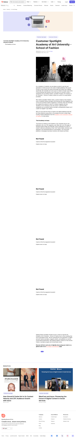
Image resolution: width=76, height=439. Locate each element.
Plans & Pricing (42, 421)
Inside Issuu (64, 5)
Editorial (46, 5)
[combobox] (18, 2)
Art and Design (14, 9)
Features (53, 419)
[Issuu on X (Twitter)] (62, 435)
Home (4, 9)
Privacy (7, 435)
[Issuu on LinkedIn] (57, 435)
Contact (40, 427)
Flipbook (52, 421)
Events (51, 5)
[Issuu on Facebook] (51, 435)
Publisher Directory (67, 419)
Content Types (54, 416)
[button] (54, 69)
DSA (31, 435)
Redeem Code (66, 421)
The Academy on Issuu (10, 44)
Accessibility (35, 435)
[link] (59, 2)
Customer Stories (38, 5)
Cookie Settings (42, 435)
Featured (57, 5)
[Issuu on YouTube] (72, 435)
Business (19, 5)
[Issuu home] (4, 2)
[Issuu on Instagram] (67, 435)
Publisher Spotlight (41, 37)
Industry (8, 9)
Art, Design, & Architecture (52, 346)
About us (40, 416)
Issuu (51, 51)
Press (40, 423)
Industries (53, 423)
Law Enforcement (13, 435)
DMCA (27, 435)
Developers (65, 416)
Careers (40, 419)
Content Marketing (27, 5)
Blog (40, 425)
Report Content (22, 435)
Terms (3, 435)
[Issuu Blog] (4, 5)
